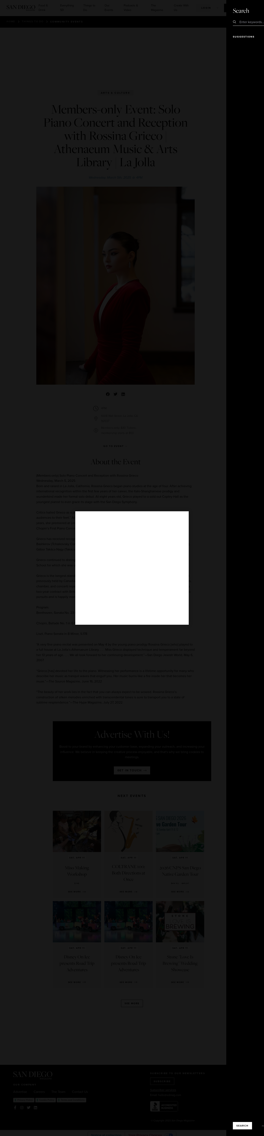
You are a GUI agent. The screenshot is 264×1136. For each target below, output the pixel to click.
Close (249, 10)
